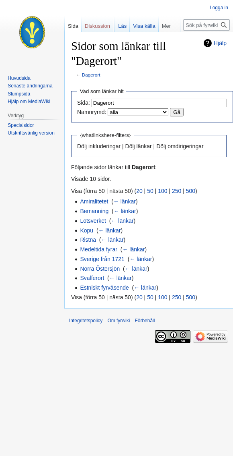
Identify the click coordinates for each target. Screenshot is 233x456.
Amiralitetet (94, 201)
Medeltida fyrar (98, 249)
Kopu (86, 230)
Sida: (83, 102)
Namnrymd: (91, 112)
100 (162, 191)
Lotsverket (93, 221)
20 (139, 191)
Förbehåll (145, 320)
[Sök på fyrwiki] (206, 25)
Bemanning (94, 211)
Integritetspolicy (85, 320)
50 (150, 191)
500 (190, 191)
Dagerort (91, 74)
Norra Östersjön (100, 268)
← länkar (124, 201)
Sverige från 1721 (102, 259)
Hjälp (220, 43)
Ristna (88, 239)
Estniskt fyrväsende (104, 287)
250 (176, 191)
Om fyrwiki (118, 320)
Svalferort (92, 278)
